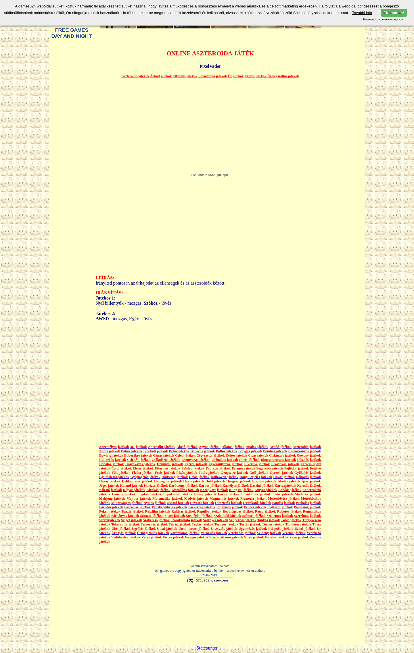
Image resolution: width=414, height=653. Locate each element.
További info (362, 13)
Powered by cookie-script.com (384, 19)
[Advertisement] (71, 251)
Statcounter (207, 648)
